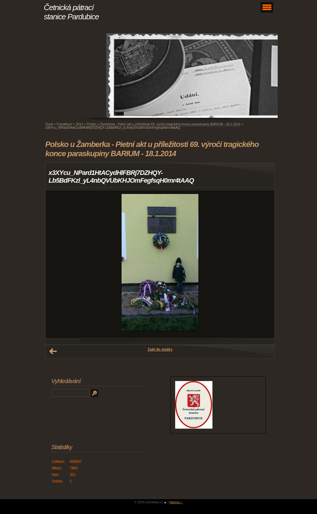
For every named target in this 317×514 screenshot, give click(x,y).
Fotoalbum (64, 124)
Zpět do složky (159, 349)
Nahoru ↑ (176, 502)
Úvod (49, 124)
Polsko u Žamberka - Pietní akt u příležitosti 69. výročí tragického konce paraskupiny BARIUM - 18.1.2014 (163, 124)
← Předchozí (53, 351)
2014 (79, 124)
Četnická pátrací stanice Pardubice (71, 12)
